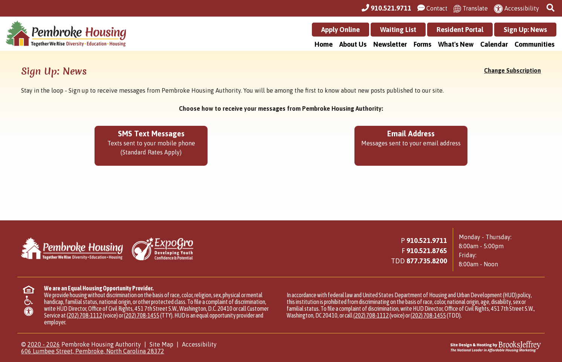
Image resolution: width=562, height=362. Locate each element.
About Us (353, 44)
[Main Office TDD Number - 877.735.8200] (426, 261)
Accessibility (199, 344)
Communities (534, 44)
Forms (422, 44)
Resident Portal (460, 30)
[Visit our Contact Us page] (432, 8)
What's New (455, 44)
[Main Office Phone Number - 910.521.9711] (386, 8)
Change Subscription (512, 70)
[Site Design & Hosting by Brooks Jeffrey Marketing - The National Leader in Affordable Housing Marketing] (476, 346)
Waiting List (398, 30)
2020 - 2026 (43, 344)
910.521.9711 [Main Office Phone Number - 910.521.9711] (426, 240)
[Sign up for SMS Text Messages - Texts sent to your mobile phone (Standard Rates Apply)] (151, 146)
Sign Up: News (525, 30)
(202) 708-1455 (141, 315)
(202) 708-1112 (84, 315)
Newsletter (390, 44)
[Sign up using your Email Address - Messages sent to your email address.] (410, 146)
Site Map (161, 344)
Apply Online (340, 30)
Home (324, 44)
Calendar (494, 44)
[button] (551, 8)
